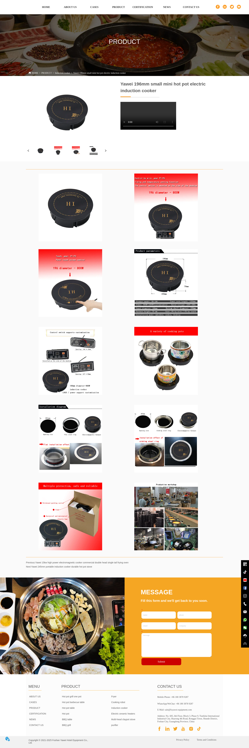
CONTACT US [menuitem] (191, 7)
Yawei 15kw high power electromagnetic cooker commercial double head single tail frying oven (82, 562)
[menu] (118, 7)
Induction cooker (62, 73)
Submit (161, 661)
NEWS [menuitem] (167, 7)
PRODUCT (46, 73)
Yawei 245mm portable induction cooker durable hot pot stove (61, 566)
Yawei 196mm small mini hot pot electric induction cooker (99, 73)
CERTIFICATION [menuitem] (143, 7)
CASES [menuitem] (94, 7)
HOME (35, 73)
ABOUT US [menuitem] (70, 7)
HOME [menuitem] (46, 7)
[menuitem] (118, 7)
